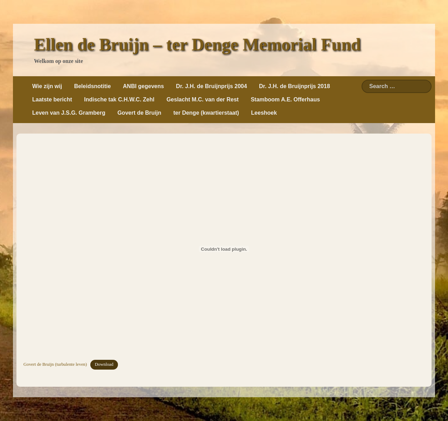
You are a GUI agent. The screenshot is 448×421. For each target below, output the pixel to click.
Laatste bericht (52, 99)
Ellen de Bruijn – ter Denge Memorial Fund (197, 44)
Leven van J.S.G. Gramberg (68, 113)
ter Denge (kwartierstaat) (206, 113)
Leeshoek (264, 113)
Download (104, 364)
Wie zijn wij (47, 86)
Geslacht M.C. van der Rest (203, 99)
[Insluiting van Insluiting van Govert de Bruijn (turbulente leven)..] (224, 249)
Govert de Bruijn (139, 113)
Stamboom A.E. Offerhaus (285, 99)
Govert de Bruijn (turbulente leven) (55, 364)
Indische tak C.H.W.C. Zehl (119, 99)
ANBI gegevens (143, 86)
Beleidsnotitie (92, 86)
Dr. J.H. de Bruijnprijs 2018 (294, 86)
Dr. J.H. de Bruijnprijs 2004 (211, 86)
